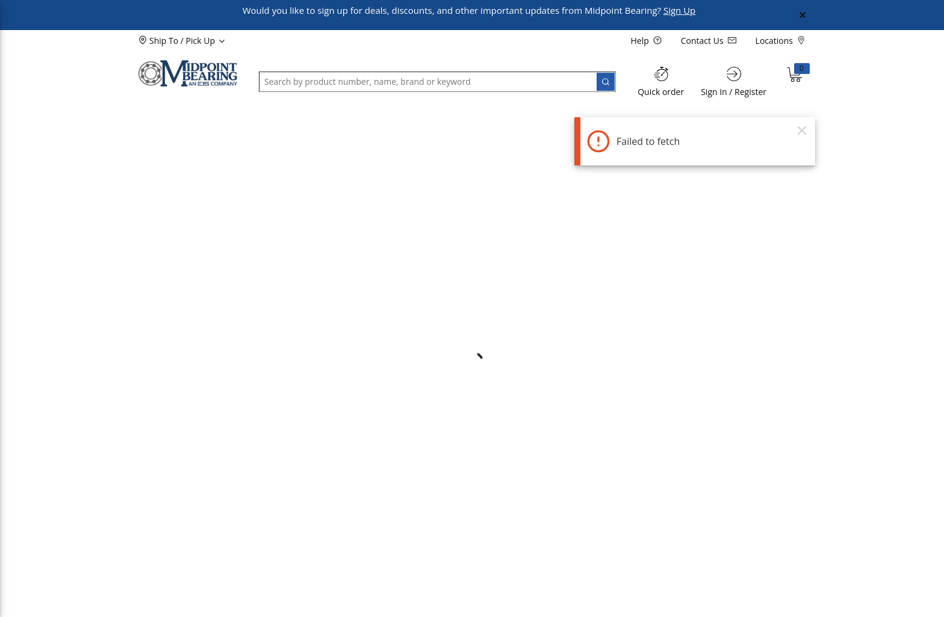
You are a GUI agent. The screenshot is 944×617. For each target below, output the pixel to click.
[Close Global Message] (803, 15)
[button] (168, 122)
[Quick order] (661, 81)
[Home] (187, 73)
